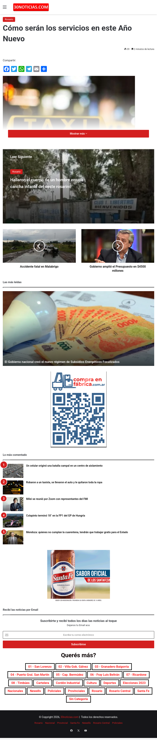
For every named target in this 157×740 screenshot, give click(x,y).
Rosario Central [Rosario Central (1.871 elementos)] (76, 703)
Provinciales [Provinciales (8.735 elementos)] (25, 703)
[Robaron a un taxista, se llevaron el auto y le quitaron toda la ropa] (13, 487)
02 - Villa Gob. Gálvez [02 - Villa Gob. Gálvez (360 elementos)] (72, 667)
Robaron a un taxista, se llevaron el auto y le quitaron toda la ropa (64, 482)
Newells (86, 727)
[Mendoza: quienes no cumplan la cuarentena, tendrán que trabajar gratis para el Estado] (13, 537)
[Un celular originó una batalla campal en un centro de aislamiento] (13, 471)
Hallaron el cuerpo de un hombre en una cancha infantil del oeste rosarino (51, 186)
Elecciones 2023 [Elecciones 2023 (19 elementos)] (55, 694)
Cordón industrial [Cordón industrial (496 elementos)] (110, 685)
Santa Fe (75, 727)
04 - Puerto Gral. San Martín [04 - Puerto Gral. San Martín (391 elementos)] (36, 676)
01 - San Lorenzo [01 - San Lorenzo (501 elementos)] (32, 667)
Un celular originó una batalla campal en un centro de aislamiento (64, 465)
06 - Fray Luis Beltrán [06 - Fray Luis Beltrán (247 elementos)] (126, 676)
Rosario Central (101, 727)
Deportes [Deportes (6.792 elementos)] (25, 694)
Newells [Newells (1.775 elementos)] (108, 694)
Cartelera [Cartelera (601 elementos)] (81, 685)
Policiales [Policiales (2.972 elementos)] (131, 694)
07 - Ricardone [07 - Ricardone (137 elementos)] (24, 685)
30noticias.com (69, 721)
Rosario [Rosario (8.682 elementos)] (49, 703)
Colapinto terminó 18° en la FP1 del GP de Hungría (55, 515)
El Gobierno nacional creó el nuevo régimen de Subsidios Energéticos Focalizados (66, 362)
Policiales (117, 727)
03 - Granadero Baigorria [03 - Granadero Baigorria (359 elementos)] (118, 667)
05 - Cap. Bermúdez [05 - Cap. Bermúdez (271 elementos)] (84, 676)
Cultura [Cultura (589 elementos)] (139, 685)
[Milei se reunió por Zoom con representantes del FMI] (13, 504)
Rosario (9, 19)
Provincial (62, 727)
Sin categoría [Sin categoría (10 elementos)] (130, 703)
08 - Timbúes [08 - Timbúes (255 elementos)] (55, 685)
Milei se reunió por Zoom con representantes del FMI (57, 498)
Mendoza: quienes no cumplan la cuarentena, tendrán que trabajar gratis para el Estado (77, 532)
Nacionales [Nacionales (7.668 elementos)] (85, 694)
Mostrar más (78, 133)
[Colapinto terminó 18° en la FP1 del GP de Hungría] (13, 521)
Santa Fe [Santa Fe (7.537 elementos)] (104, 703)
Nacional (50, 727)
